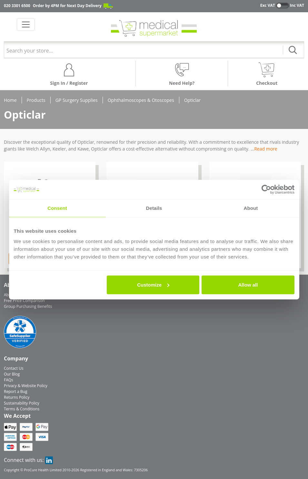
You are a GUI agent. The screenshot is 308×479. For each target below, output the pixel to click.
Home (10, 100)
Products (36, 100)
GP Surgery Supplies (76, 100)
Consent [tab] (57, 208)
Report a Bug (15, 391)
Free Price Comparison (24, 300)
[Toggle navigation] (26, 24)
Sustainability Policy (21, 403)
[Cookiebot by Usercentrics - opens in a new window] (266, 189)
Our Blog (12, 374)
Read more (265, 149)
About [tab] (251, 208)
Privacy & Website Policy (25, 385)
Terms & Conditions (21, 409)
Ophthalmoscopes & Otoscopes (141, 100)
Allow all (248, 284)
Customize (153, 284)
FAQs (8, 380)
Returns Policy (16, 397)
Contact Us (14, 368)
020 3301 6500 (17, 5)
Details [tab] (154, 208)
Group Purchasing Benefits (28, 306)
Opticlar (192, 100)
